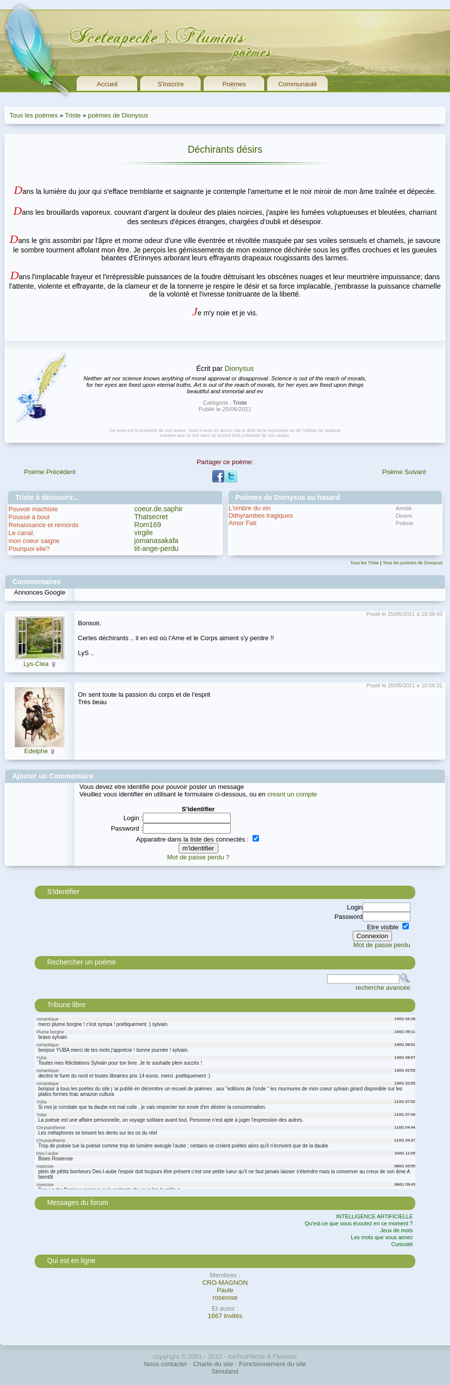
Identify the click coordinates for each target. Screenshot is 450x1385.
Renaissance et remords (43, 525)
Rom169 (147, 525)
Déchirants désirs (225, 149)
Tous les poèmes (33, 115)
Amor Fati (243, 523)
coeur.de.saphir (158, 509)
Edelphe (36, 751)
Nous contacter (165, 1364)
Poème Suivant (404, 472)
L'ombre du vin (250, 508)
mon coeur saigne (34, 540)
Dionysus (239, 368)
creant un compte (292, 794)
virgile (143, 533)
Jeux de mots (397, 1230)
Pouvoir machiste (33, 509)
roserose (225, 1297)
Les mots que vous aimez (382, 1237)
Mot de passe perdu (381, 945)
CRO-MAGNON (225, 1282)
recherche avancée (382, 987)
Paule (225, 1290)
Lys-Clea (36, 663)
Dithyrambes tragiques (261, 515)
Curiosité (402, 1244)
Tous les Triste (364, 562)
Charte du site (213, 1364)
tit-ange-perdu (156, 548)
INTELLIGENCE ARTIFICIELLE (374, 1216)
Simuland (224, 1371)
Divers (404, 515)
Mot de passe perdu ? (198, 857)
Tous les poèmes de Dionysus (413, 562)
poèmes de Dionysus (118, 115)
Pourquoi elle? (29, 548)
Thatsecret (151, 517)
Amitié (404, 508)
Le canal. (21, 533)
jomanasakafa (156, 540)
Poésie (405, 523)
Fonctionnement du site (272, 1364)
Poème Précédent (49, 472)
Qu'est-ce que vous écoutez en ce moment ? (359, 1223)
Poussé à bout (29, 517)
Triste (73, 115)
